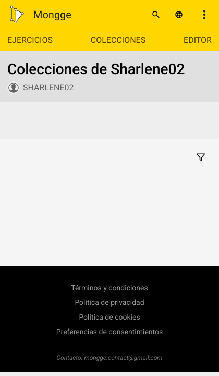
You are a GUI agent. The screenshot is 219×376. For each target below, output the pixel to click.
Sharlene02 (48, 87)
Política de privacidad (109, 303)
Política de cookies (109, 317)
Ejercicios (30, 40)
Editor (198, 40)
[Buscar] (156, 14)
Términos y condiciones (109, 288)
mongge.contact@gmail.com (123, 357)
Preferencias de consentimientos (109, 332)
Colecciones (118, 40)
